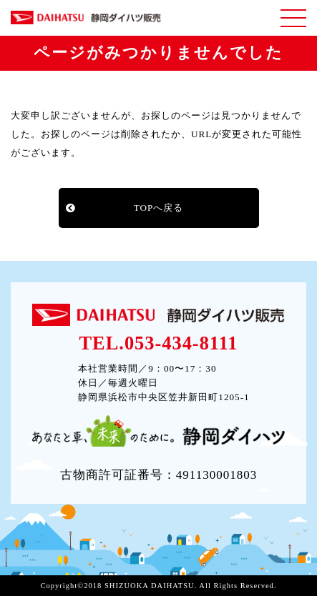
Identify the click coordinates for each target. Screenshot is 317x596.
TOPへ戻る (159, 207)
